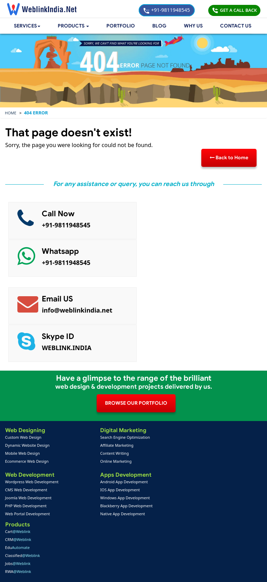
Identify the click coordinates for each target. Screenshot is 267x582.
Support (182, 444)
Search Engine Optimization (115, 343)
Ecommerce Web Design (27, 367)
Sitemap (182, 452)
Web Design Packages (196, 403)
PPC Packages (188, 419)
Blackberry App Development (117, 411)
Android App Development (114, 387)
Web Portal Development (27, 419)
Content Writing (105, 359)
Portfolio (122, 26)
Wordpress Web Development (32, 387)
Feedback (16, 452)
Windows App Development (115, 403)
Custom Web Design (23, 343)
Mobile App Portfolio (110, 444)
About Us (16, 444)
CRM (189, 351)
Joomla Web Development (28, 403)
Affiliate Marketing (107, 351)
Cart (189, 343)
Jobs (189, 375)
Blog (159, 26)
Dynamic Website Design (27, 351)
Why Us (193, 26)
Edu (188, 359)
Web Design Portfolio (111, 436)
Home (13, 436)
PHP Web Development (26, 411)
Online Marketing (106, 367)
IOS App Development (110, 395)
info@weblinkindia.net (84, 497)
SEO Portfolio (103, 452)
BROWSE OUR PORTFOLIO (136, 309)
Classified (193, 367)
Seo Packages (188, 411)
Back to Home (229, 135)
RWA (189, 383)
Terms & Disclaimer (183, 571)
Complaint (17, 460)
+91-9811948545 (175, 9)
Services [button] (28, 26)
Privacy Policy (227, 571)
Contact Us (235, 26)
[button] (75, 26)
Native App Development (113, 419)
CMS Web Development (26, 395)
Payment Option (189, 436)
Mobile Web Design (22, 359)
